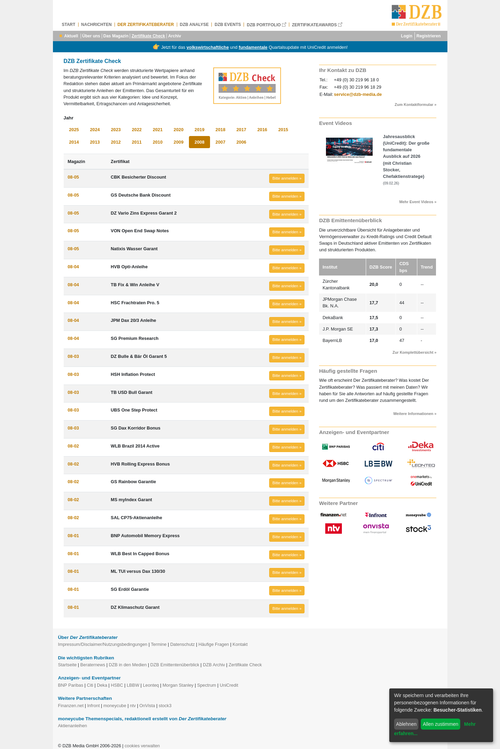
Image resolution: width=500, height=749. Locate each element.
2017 (241, 129)
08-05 (73, 177)
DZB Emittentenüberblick (174, 664)
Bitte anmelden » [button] (286, 178)
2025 (74, 129)
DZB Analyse (194, 24)
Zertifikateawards (317, 24)
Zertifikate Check (148, 36)
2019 (199, 129)
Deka (102, 685)
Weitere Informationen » (414, 414)
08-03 (73, 356)
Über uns (91, 36)
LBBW (133, 685)
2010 (157, 142)
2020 (178, 129)
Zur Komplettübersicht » (414, 352)
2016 (262, 129)
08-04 (73, 266)
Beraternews (92, 664)
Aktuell (71, 36)
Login (406, 36)
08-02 (73, 446)
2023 (115, 129)
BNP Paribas (70, 685)
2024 (95, 129)
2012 (115, 142)
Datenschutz (182, 644)
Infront (93, 705)
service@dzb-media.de (358, 94)
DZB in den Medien (128, 664)
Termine (159, 644)
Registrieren (428, 36)
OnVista (147, 705)
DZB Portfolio (266, 24)
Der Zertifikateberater (146, 24)
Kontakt (240, 644)
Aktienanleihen (72, 725)
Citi (90, 685)
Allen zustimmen (440, 724)
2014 (74, 142)
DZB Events (228, 24)
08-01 (73, 535)
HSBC (117, 685)
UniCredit (229, 685)
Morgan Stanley (178, 685)
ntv (133, 705)
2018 (220, 129)
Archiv (174, 36)
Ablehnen (406, 724)
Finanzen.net (71, 705)
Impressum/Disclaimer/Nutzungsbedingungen (102, 644)
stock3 (165, 705)
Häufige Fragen (213, 644)
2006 (241, 142)
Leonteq (151, 685)
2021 (157, 129)
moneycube (114, 705)
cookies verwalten (142, 745)
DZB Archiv (214, 664)
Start (68, 24)
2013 (95, 142)
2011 (137, 142)
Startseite (67, 664)
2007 (220, 142)
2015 (283, 129)
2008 (199, 142)
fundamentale (253, 47)
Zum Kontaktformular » (415, 104)
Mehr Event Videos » (417, 202)
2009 (178, 142)
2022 (137, 129)
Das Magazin (116, 36)
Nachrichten (96, 24)
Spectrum (206, 685)
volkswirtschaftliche (208, 47)
